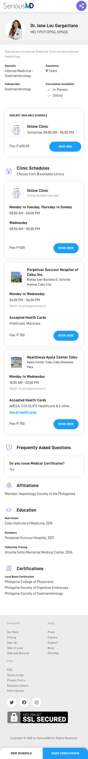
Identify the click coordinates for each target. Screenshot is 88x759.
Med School (11, 518)
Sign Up (12, 642)
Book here (65, 146)
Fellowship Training (16, 547)
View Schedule (21, 753)
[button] (16, 130)
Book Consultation (65, 753)
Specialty (10, 65)
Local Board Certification (19, 576)
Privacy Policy (16, 680)
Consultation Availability (60, 84)
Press (51, 632)
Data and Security (18, 653)
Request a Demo (17, 685)
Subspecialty (12, 84)
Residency (11, 532)
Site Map (53, 653)
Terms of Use (15, 675)
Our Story (13, 632)
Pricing (11, 637)
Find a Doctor (15, 690)
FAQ (9, 669)
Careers (52, 637)
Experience (52, 65)
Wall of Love (15, 647)
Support (53, 642)
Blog (51, 647)
